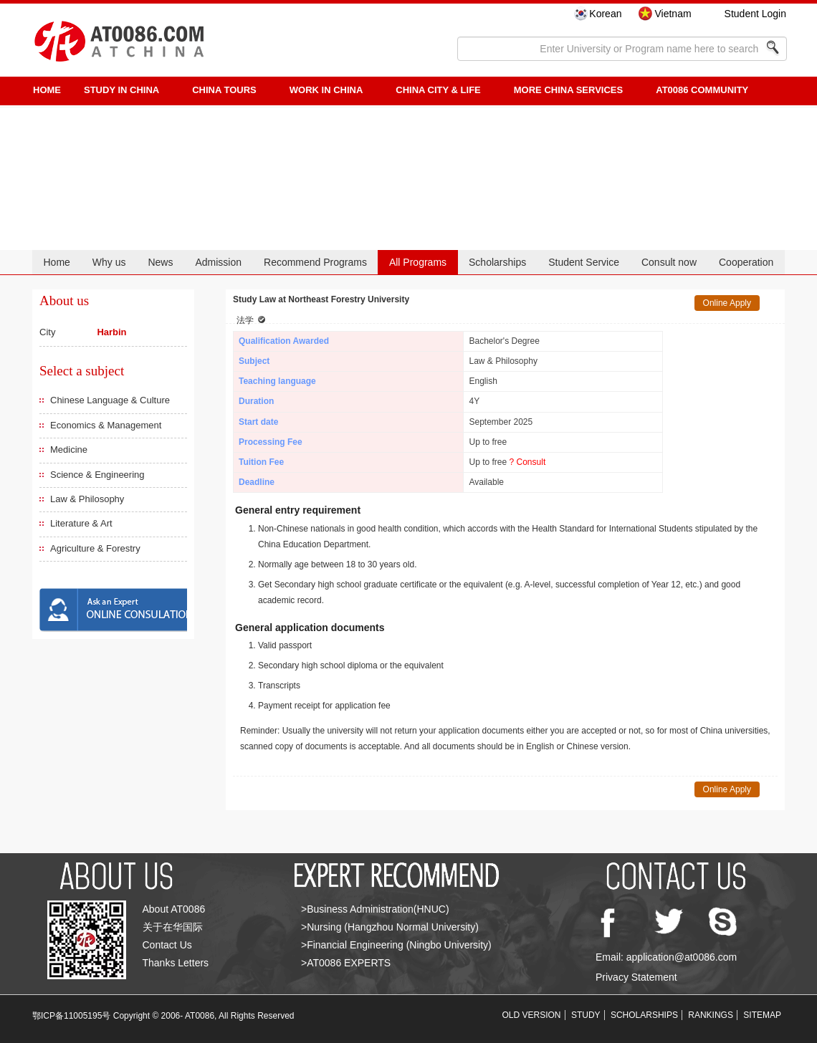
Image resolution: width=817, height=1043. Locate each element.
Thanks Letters (176, 962)
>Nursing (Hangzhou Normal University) (390, 927)
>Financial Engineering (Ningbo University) (396, 945)
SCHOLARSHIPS (644, 1015)
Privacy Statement (636, 977)
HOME (47, 90)
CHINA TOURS (224, 90)
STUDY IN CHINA (121, 90)
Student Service (583, 262)
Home (56, 262)
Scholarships (497, 262)
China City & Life (438, 90)
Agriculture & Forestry (95, 548)
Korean (605, 13)
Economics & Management (105, 425)
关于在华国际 (173, 927)
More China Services (568, 90)
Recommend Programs (315, 262)
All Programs (417, 262)
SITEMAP (762, 1015)
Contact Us (167, 945)
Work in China (326, 90)
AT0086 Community (702, 90)
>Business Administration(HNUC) (375, 909)
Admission (218, 262)
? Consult (528, 462)
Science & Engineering (97, 474)
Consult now (669, 262)
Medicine (68, 449)
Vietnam (672, 13)
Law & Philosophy (87, 499)
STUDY (586, 1015)
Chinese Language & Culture (110, 400)
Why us (109, 262)
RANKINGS (710, 1015)
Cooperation (746, 262)
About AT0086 (174, 909)
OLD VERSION (531, 1015)
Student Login (755, 13)
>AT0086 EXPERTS (346, 962)
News (160, 262)
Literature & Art (81, 523)
